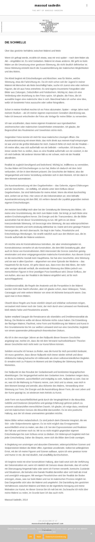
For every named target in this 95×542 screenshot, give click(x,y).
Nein (39, 537)
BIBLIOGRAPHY (49, 25)
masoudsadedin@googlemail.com (47, 523)
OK (30, 537)
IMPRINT (49, 30)
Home (49, 22)
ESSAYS (49, 26)
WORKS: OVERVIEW (49, 23)
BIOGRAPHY (49, 28)
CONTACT (49, 29)
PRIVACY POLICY (49, 32)
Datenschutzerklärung (56, 537)
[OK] (91, 533)
